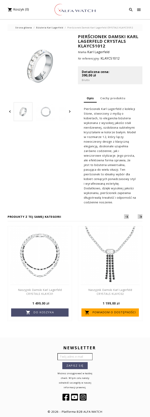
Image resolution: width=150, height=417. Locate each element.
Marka (82, 52)
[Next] (140, 216)
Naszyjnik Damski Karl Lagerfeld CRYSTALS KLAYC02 (110, 292)
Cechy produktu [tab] (112, 98)
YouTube (75, 397)
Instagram (84, 397)
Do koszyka (40, 312)
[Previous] (134, 216)
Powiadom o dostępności (110, 312)
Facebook (66, 397)
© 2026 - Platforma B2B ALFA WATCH (75, 411)
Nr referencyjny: (89, 58)
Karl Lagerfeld (98, 52)
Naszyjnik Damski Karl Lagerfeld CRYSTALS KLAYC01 (40, 292)
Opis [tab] (90, 98)
